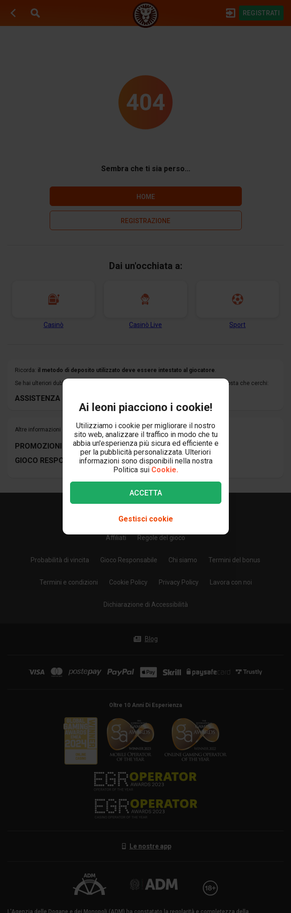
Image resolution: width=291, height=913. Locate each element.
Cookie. (164, 469)
